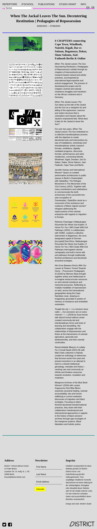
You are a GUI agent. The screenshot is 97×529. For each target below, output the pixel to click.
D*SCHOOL (28, 4)
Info (83, 4)
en (88, 7)
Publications (46, 4)
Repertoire (9, 4)
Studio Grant (67, 4)
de (93, 7)
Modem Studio (85, 504)
